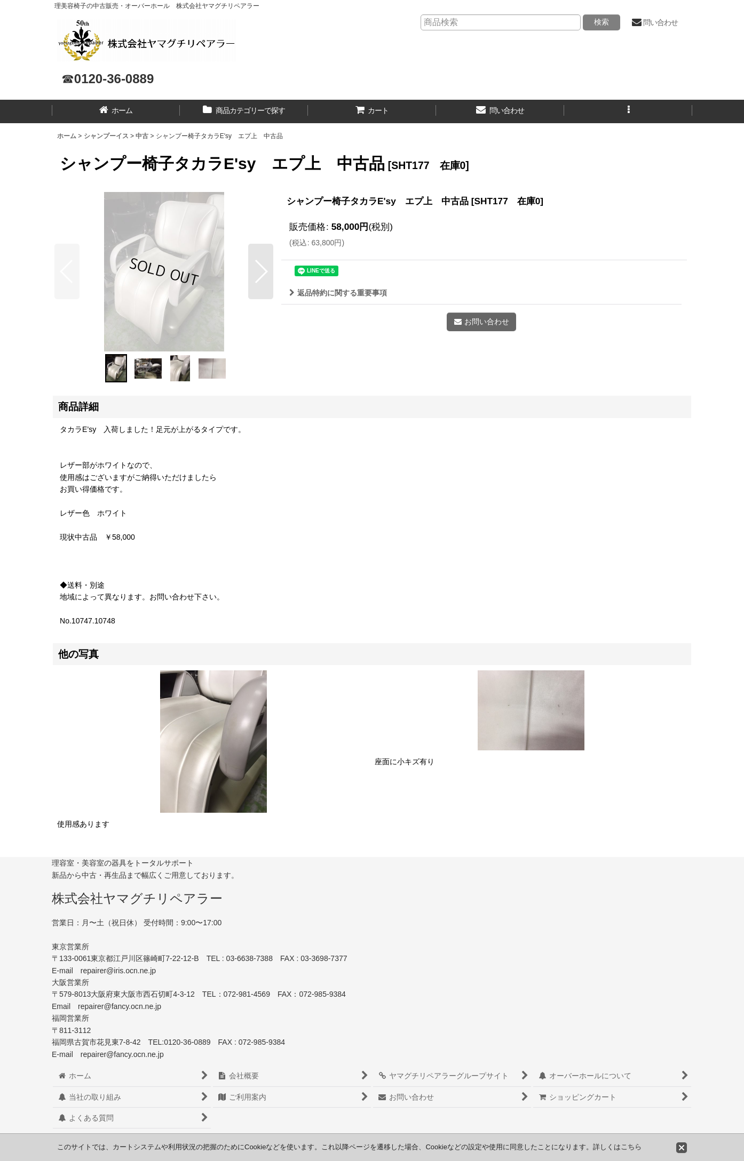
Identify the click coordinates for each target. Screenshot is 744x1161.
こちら (631, 1147)
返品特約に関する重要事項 (338, 293)
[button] (628, 111)
